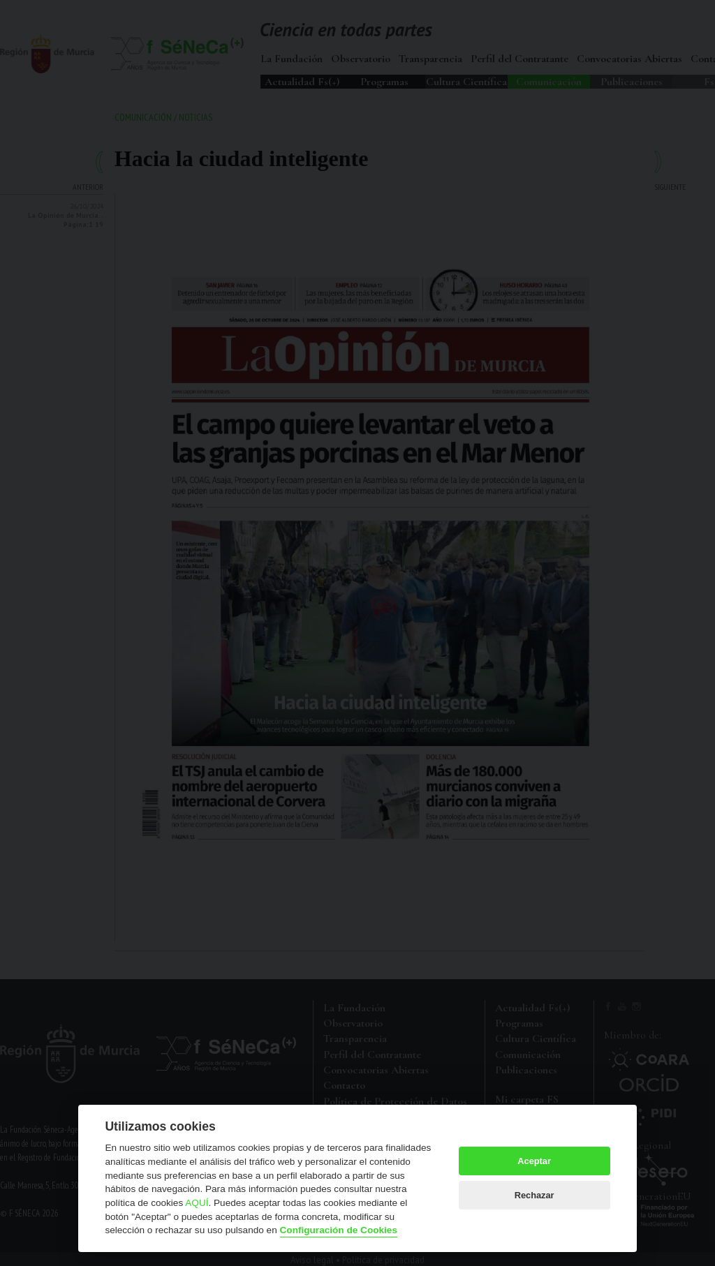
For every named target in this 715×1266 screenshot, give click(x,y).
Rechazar (534, 1195)
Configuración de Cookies (338, 1230)
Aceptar (534, 1161)
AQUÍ (196, 1203)
